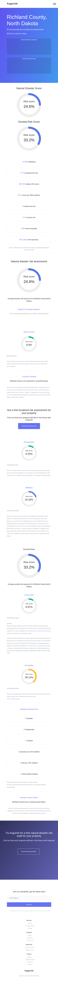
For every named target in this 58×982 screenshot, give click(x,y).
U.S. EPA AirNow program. (13, 699)
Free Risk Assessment (29, 426)
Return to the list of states (17, 33)
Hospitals (35, 782)
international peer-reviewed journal (37, 646)
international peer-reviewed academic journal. (39, 631)
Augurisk (26, 250)
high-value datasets (41, 813)
